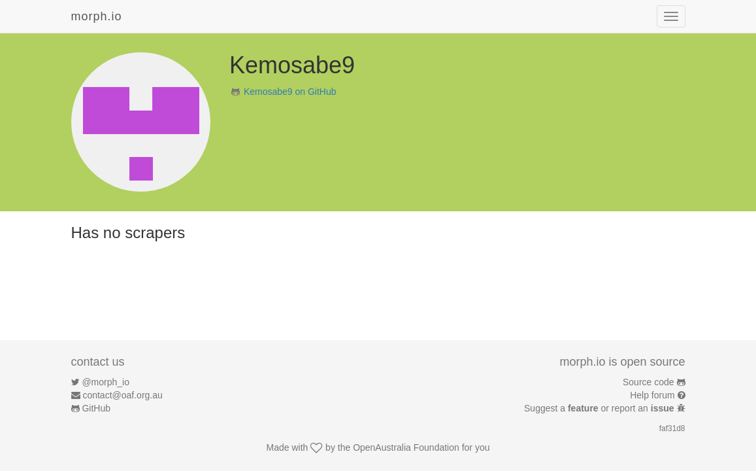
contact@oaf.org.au (122, 395)
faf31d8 (672, 428)
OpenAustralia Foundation (406, 447)
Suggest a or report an (600, 408)
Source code (648, 382)
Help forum (652, 395)
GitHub (96, 408)
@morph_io (105, 382)
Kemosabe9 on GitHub (290, 91)
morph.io (96, 16)
